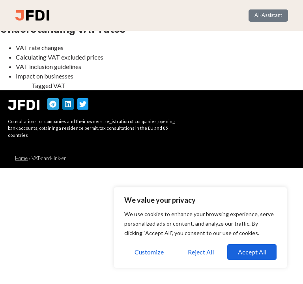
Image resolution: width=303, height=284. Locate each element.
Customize (149, 252)
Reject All (201, 252)
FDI (37, 15)
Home (21, 158)
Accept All (252, 252)
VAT (59, 85)
